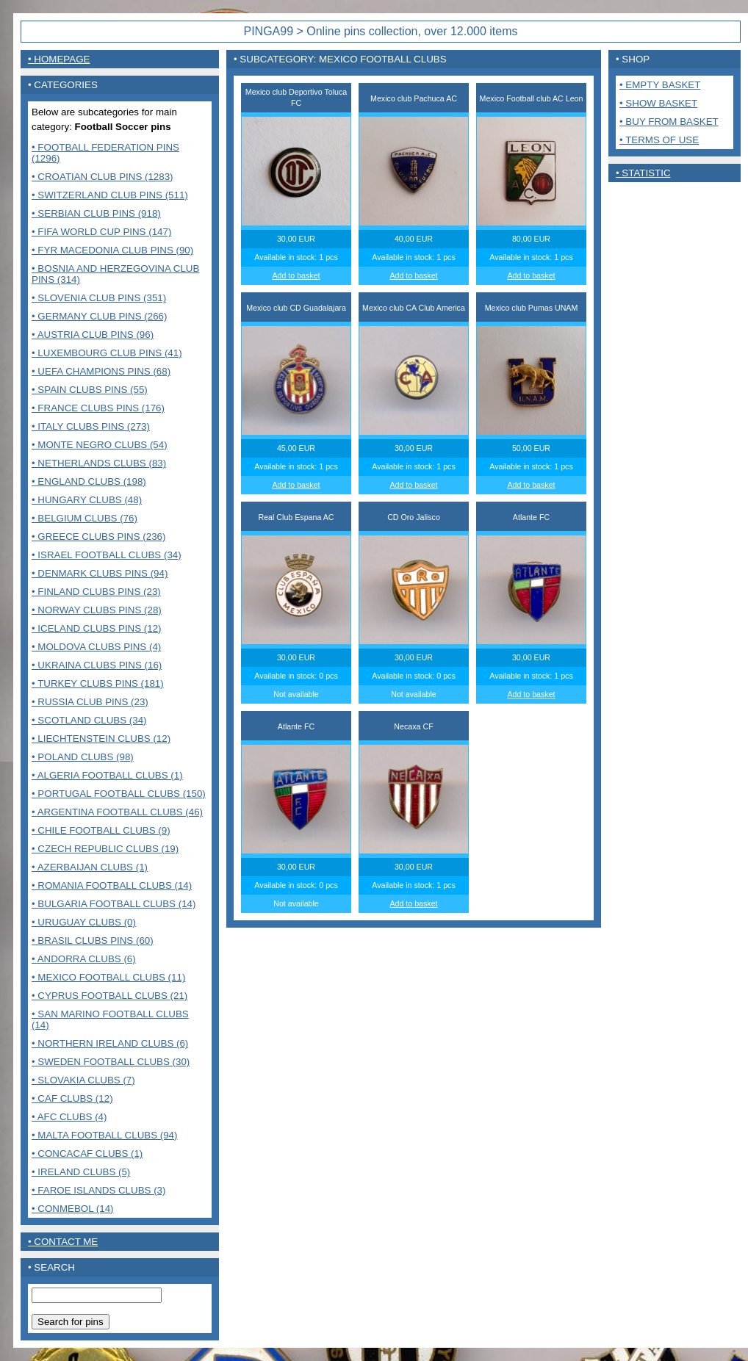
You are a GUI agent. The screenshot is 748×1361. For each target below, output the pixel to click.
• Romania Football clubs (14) (112, 885)
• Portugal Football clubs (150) (119, 793)
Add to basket (296, 275)
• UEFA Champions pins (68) (101, 371)
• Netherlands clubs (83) (99, 463)
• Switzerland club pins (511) (110, 195)
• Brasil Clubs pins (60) (93, 940)
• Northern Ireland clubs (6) (110, 1043)
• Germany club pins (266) (99, 316)
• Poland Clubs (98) (83, 756)
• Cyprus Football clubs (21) (109, 995)
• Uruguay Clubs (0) (84, 922)
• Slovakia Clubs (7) (83, 1080)
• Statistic (643, 172)
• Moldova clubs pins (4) (96, 646)
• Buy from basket (669, 121)
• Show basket (658, 103)
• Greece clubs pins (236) (98, 536)
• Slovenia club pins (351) (99, 297)
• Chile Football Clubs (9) (101, 830)
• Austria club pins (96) (93, 334)
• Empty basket (659, 84)
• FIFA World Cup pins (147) (101, 231)
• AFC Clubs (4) (69, 1116)
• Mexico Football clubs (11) (108, 977)
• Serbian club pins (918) (96, 213)
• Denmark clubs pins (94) (100, 573)
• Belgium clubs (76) (84, 518)
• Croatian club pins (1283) (102, 176)
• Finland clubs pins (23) (96, 591)
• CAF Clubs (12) (72, 1098)
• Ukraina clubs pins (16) (97, 665)
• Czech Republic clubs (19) (105, 848)
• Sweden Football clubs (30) (111, 1061)
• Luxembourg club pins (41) (107, 352)
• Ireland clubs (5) (81, 1171)
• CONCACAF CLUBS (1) (87, 1153)
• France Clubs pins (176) (98, 408)
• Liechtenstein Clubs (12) (101, 738)
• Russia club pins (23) (90, 701)
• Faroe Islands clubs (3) (98, 1190)
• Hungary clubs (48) (87, 499)
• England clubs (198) (89, 481)
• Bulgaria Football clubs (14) (113, 903)
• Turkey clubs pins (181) (98, 683)
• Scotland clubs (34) (89, 720)
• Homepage (59, 59)
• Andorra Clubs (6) (84, 958)
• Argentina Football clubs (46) (117, 811)
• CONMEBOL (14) (73, 1208)
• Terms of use (659, 139)
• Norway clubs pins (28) (97, 609)
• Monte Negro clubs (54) (100, 444)
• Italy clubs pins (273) (91, 426)
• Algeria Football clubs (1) (107, 775)
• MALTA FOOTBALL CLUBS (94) (104, 1135)
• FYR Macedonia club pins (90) (112, 250)
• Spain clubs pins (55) (90, 389)
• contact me (63, 1241)
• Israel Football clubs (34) (106, 554)
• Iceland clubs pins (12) (97, 628)
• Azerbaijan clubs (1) (90, 867)
